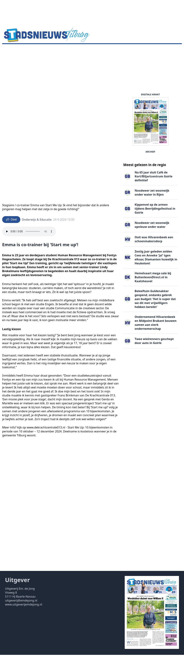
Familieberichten (83, 50)
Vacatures (60, 50)
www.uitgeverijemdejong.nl (23, 616)
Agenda (27, 50)
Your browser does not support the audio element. (29, 242)
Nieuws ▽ (10, 50)
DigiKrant (43, 50)
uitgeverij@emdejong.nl (21, 612)
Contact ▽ (125, 50)
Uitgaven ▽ (106, 50)
